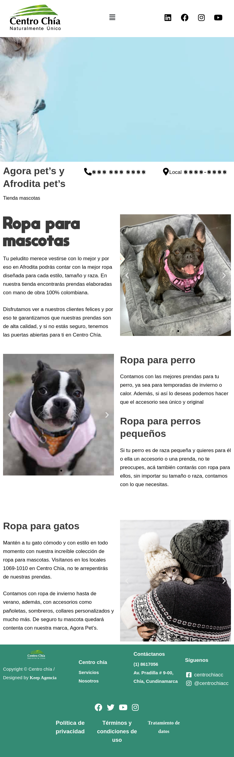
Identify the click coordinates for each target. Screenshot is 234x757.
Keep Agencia (43, 677)
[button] (112, 17)
